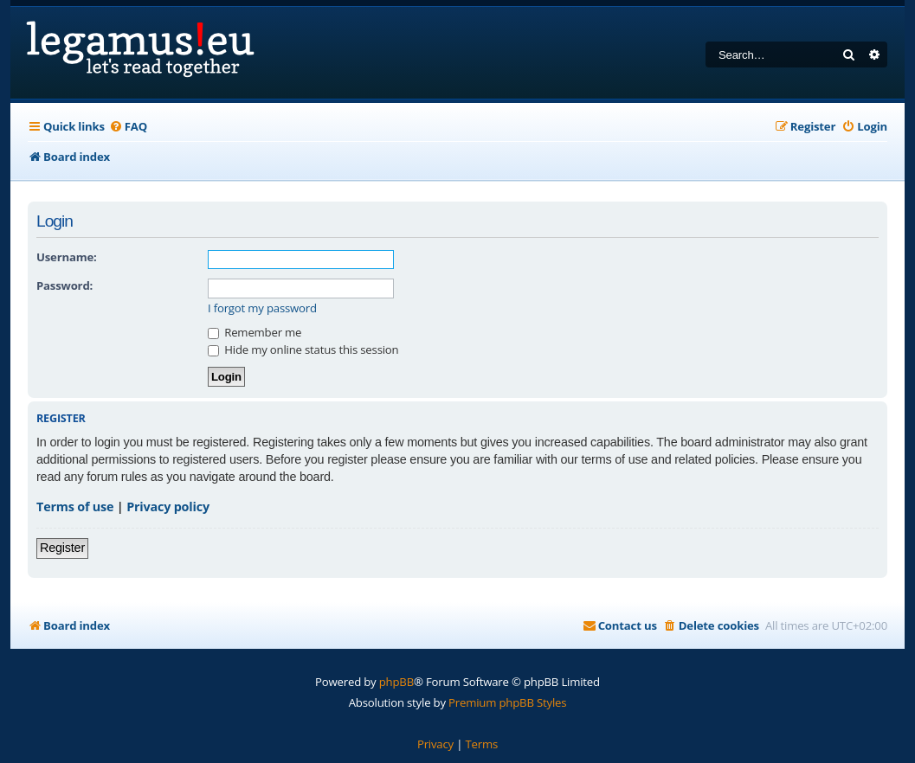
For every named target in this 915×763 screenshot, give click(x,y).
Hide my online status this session (303, 349)
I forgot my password (262, 308)
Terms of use (74, 506)
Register (62, 548)
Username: (66, 257)
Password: (64, 285)
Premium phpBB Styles (507, 702)
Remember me (254, 332)
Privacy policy (167, 506)
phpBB (396, 681)
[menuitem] (128, 126)
